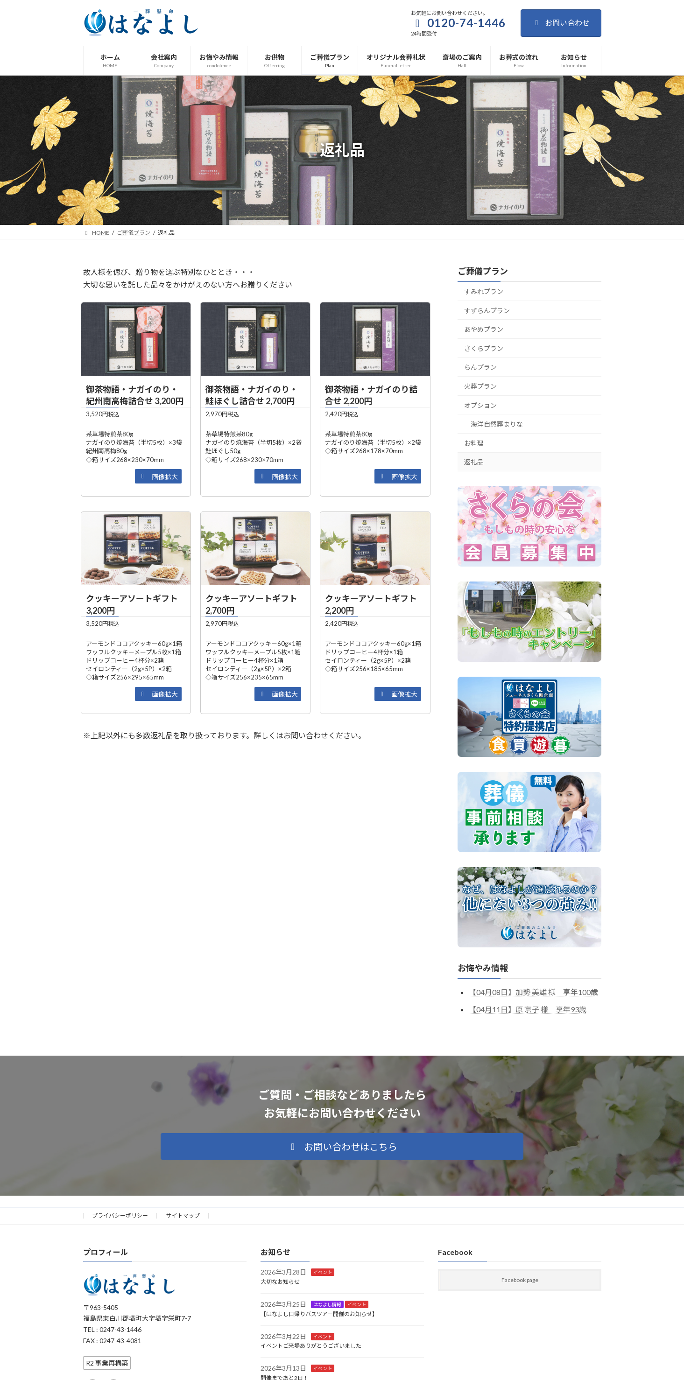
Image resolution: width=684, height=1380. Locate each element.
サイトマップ (183, 1215)
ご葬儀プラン (483, 271)
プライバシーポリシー (120, 1215)
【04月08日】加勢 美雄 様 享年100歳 (533, 992)
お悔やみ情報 (483, 968)
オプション (480, 405)
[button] (158, 476)
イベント (322, 1272)
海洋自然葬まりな (497, 424)
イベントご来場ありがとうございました (311, 1345)
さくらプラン (483, 348)
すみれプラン (483, 291)
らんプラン (480, 367)
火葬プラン (480, 386)
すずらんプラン (487, 310)
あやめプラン (483, 329)
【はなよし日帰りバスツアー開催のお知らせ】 (319, 1313)
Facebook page (519, 1279)
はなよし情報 (327, 1304)
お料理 (474, 443)
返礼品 (474, 462)
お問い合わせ (561, 22)
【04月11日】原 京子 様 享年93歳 (527, 1009)
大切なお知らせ (280, 1281)
